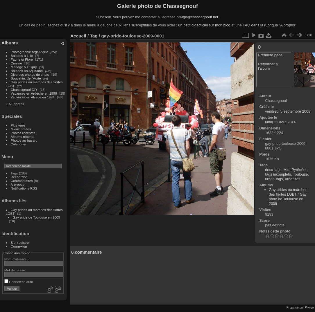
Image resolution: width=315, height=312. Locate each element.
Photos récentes (23, 133)
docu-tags (273, 169)
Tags (14, 173)
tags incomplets (278, 174)
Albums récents (22, 136)
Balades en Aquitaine (27, 71)
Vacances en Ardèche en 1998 (34, 93)
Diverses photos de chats (30, 74)
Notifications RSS (24, 188)
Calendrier (18, 144)
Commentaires (22, 181)
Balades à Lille (22, 55)
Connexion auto (18, 282)
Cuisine (16, 63)
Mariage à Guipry (24, 67)
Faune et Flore (22, 59)
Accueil (78, 35)
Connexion (19, 246)
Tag (93, 35)
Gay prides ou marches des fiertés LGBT (288, 191)
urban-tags (274, 179)
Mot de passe (14, 270)
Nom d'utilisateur (17, 259)
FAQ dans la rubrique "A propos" (269, 25)
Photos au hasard (24, 140)
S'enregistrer (20, 242)
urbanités (292, 179)
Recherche (19, 177)
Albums (9, 42)
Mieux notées (21, 129)
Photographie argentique (29, 52)
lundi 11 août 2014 (280, 122)
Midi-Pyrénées (295, 169)
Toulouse (300, 174)
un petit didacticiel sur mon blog (204, 25)
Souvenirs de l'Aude (26, 78)
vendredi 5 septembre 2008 (287, 111)
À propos (17, 184)
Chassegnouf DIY (24, 89)
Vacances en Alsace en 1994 (33, 97)
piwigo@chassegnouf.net (197, 17)
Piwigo (309, 307)
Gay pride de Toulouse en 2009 (36, 217)
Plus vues (18, 125)
